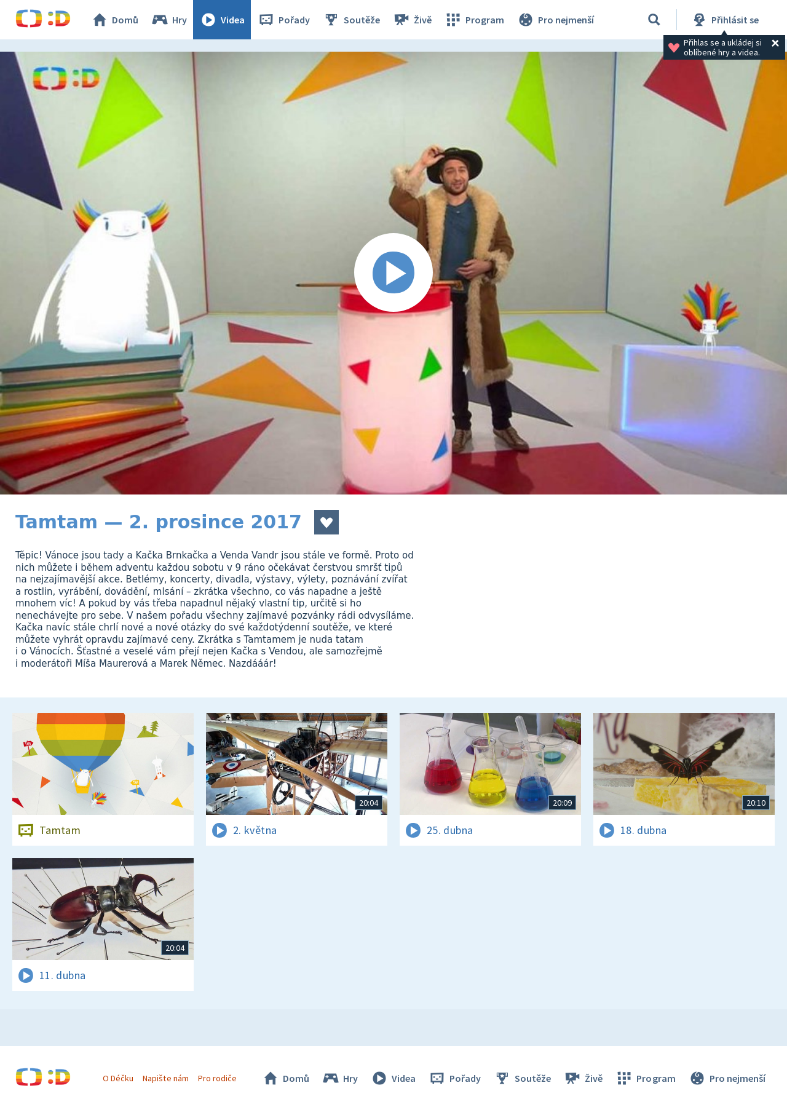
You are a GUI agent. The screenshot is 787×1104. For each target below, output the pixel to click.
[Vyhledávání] (654, 19)
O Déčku (118, 1078)
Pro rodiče (217, 1078)
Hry (169, 19)
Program (474, 19)
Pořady (283, 19)
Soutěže (351, 19)
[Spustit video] (393, 273)
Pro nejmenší (555, 19)
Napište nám (165, 1078)
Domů (114, 19)
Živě (412, 19)
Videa (222, 19)
